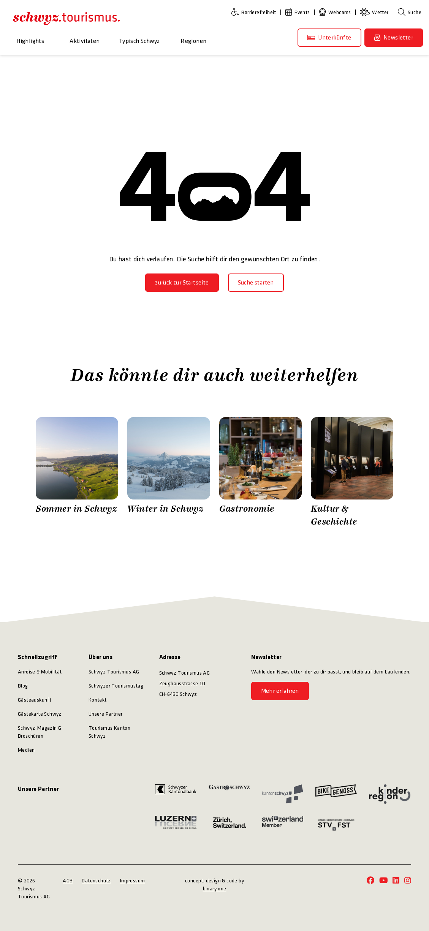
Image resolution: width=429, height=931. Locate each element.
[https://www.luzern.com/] (175, 825)
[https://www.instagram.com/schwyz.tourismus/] (407, 881)
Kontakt (98, 700)
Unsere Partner (106, 714)
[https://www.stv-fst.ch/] (336, 825)
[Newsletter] (393, 37)
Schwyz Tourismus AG (114, 672)
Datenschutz (96, 881)
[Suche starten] (256, 282)
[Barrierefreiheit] (255, 12)
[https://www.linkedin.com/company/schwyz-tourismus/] (396, 881)
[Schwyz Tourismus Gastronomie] (260, 472)
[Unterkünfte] (329, 37)
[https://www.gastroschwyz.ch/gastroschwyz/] (229, 794)
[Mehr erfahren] (280, 691)
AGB (68, 881)
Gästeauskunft (34, 700)
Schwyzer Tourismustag (116, 686)
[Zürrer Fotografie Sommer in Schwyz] (77, 472)
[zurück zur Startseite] (181, 282)
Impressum (132, 881)
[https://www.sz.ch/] (283, 794)
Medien (26, 750)
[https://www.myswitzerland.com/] (283, 825)
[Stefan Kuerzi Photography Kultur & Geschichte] (352, 472)
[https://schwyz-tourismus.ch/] (66, 18)
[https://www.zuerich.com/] (229, 825)
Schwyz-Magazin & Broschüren (39, 732)
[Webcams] (337, 12)
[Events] (299, 12)
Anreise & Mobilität (40, 672)
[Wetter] (376, 12)
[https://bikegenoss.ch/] (336, 794)
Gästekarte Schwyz (40, 714)
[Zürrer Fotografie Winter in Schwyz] (168, 472)
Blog (23, 686)
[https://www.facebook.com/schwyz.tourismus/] (370, 881)
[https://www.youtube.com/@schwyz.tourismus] (383, 881)
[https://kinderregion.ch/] (389, 794)
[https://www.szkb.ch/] (175, 794)
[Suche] (409, 12)
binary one (214, 888)
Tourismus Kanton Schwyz (109, 732)
